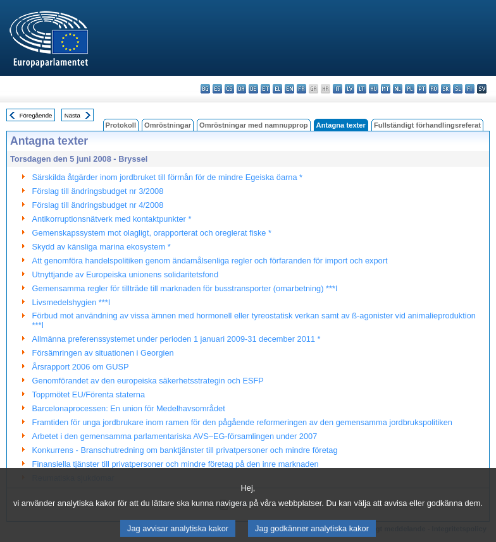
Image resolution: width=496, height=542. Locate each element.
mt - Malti (385, 88)
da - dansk (241, 88)
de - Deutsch (253, 88)
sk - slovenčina (445, 88)
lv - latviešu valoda (349, 88)
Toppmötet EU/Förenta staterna (89, 394)
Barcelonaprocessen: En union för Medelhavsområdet (128, 408)
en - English (289, 88)
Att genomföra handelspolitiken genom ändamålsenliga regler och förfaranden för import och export (210, 260)
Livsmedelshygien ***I (71, 302)
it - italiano (337, 88)
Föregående (36, 115)
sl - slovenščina (457, 88)
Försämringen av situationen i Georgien (103, 353)
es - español (217, 88)
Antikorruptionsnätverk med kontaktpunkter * (112, 219)
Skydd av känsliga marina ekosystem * (101, 246)
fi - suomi (469, 88)
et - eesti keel (265, 88)
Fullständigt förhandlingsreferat (427, 125)
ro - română (433, 88)
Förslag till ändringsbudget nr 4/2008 (98, 205)
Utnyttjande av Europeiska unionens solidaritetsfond (125, 274)
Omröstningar (167, 125)
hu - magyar (373, 88)
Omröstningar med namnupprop (253, 125)
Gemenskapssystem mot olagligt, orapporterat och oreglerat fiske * (151, 233)
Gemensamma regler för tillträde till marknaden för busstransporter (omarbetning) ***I (185, 288)
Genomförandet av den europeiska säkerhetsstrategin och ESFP (148, 380)
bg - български (205, 88)
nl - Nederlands (397, 88)
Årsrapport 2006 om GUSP (80, 366)
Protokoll (121, 125)
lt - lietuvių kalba (361, 88)
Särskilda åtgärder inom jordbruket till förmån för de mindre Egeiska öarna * (167, 177)
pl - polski (409, 88)
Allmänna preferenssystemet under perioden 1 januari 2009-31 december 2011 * (176, 339)
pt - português (421, 88)
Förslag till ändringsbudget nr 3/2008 (98, 191)
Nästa (72, 115)
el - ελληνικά (277, 88)
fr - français (301, 88)
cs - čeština (229, 88)
